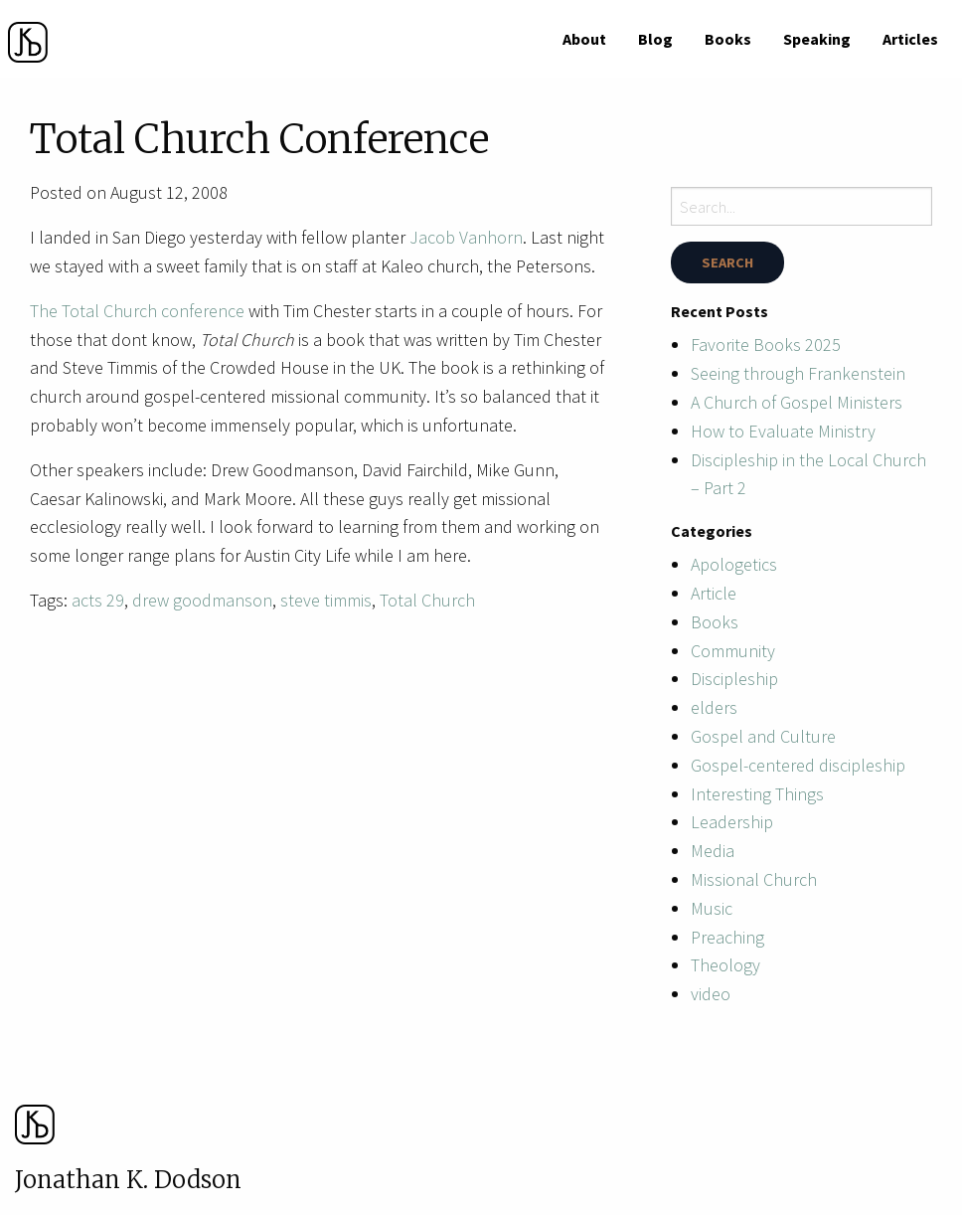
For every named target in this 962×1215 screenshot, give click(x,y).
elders (714, 707)
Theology (725, 965)
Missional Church (754, 879)
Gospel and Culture (763, 736)
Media (712, 850)
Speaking (817, 39)
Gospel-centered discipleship (798, 765)
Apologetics (734, 564)
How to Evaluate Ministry (783, 431)
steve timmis (326, 600)
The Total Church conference (137, 310)
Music (711, 908)
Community (733, 650)
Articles (910, 39)
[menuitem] (584, 39)
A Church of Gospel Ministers (796, 402)
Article (713, 593)
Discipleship (734, 678)
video (710, 993)
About (584, 39)
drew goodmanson (202, 600)
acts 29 (98, 600)
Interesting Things (757, 793)
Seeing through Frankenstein (798, 373)
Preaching (727, 937)
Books (728, 39)
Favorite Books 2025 (766, 344)
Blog (655, 39)
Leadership (732, 821)
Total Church (427, 600)
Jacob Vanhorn (466, 237)
